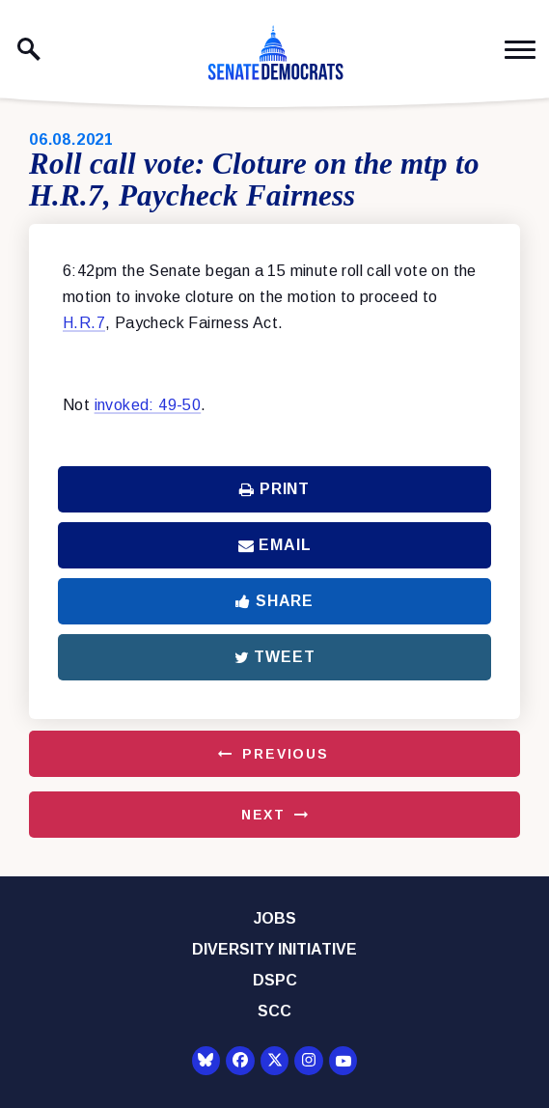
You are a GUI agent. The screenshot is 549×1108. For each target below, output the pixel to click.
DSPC (275, 980)
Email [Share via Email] (275, 545)
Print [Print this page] (274, 489)
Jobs (275, 918)
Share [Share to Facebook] (274, 601)
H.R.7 (84, 323)
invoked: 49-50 (148, 405)
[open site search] (29, 49)
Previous (285, 754)
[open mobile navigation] (520, 50)
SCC (274, 1011)
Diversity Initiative (274, 949)
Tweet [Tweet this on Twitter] (275, 657)
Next (263, 814)
